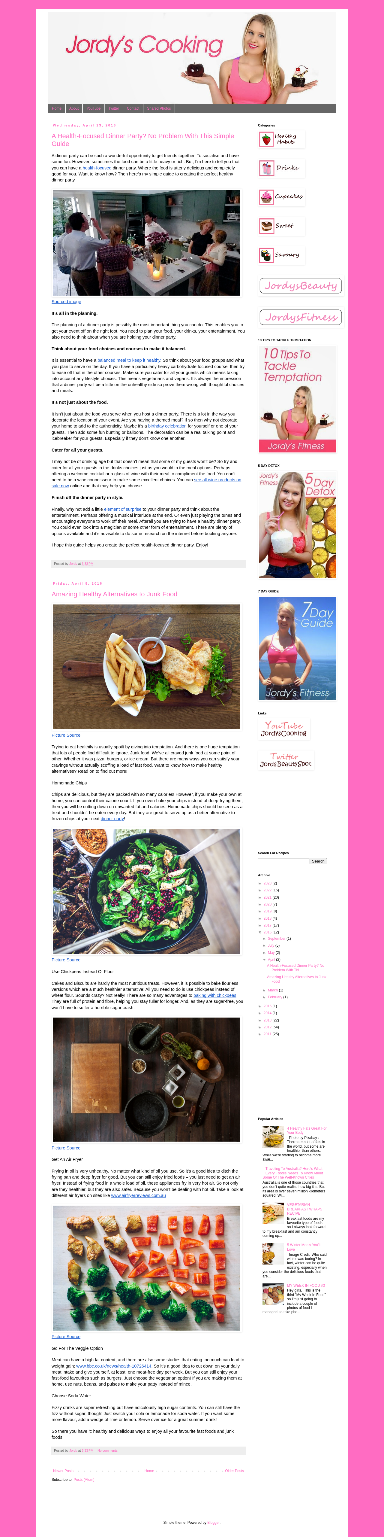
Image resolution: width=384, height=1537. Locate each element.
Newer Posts (63, 1471)
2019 (268, 911)
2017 (268, 925)
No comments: (108, 1450)
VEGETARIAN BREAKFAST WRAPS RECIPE (304, 1209)
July (271, 945)
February (275, 997)
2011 (268, 1034)
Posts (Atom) (84, 1480)
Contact (133, 108)
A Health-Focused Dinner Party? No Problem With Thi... (295, 967)
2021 (268, 897)
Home (57, 108)
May (272, 953)
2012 (268, 1027)
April (272, 959)
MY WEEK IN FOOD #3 (306, 1285)
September (277, 938)
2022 (268, 890)
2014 (268, 1013)
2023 (268, 883)
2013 (268, 1020)
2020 (268, 904)
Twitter (114, 108)
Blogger (213, 1522)
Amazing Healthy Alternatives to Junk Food (114, 594)
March (273, 990)
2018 (268, 918)
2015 (268, 1006)
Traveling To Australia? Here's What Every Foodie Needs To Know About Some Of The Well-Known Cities (292, 1173)
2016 (268, 932)
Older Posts (234, 1471)
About (74, 108)
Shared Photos (159, 108)
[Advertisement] (288, 811)
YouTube (93, 108)
